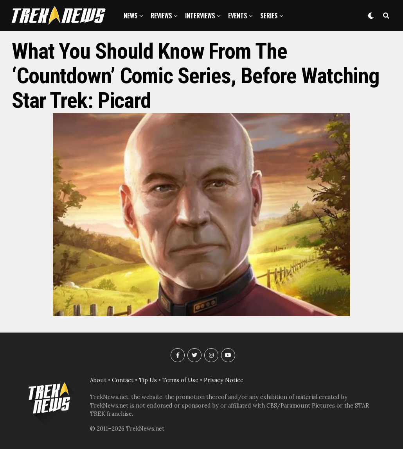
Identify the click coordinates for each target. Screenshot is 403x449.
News (131, 15)
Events (237, 15)
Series (269, 15)
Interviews (200, 15)
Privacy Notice (223, 380)
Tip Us (148, 380)
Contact (122, 380)
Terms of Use (180, 380)
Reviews (161, 15)
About (98, 380)
